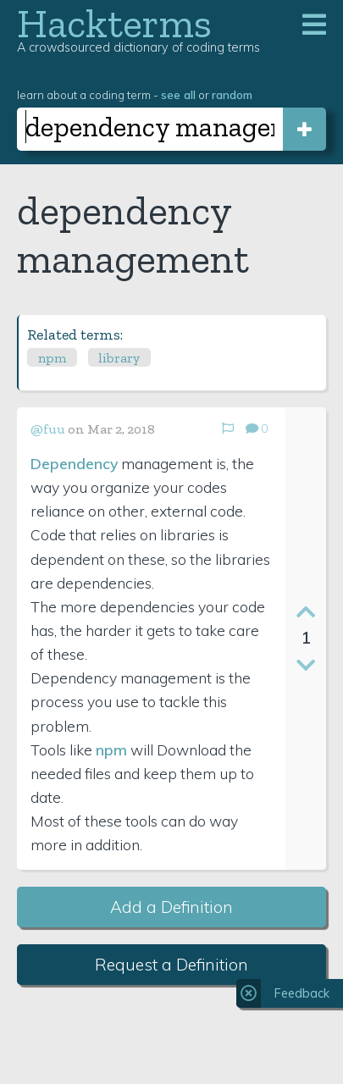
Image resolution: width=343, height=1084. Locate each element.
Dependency (74, 463)
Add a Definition (171, 907)
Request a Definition (171, 964)
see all (178, 94)
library (119, 358)
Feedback (301, 993)
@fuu (47, 429)
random (232, 94)
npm (52, 358)
